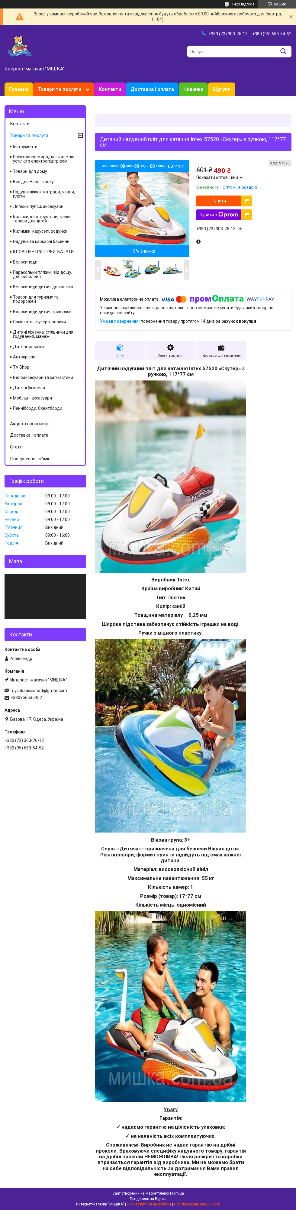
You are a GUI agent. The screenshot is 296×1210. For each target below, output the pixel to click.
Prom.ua (177, 1193)
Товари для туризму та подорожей (36, 299)
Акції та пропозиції (30, 423)
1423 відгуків (243, 4)
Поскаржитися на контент (149, 1204)
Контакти (110, 89)
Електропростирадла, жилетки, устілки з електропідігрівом (44, 158)
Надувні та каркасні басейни (41, 241)
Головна (18, 89)
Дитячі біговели (29, 387)
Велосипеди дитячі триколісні (42, 311)
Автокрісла (24, 356)
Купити (219, 201)
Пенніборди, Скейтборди (37, 408)
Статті (16, 447)
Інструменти (25, 146)
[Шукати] (283, 51)
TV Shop (21, 367)
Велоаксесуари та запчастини (43, 377)
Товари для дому (30, 171)
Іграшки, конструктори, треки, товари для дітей (42, 218)
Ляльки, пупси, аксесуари (38, 206)
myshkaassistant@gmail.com (39, 690)
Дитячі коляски (28, 346)
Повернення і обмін (30, 458)
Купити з (219, 215)
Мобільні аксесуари (32, 398)
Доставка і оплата (152, 89)
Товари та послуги (59, 89)
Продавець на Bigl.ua (148, 1199)
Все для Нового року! (34, 181)
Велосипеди (25, 262)
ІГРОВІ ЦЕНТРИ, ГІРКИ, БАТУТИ (43, 251)
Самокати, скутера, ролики (39, 321)
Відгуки (221, 89)
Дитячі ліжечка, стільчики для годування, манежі (43, 334)
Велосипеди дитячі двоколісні (43, 286)
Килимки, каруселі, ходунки (40, 231)
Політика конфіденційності (197, 1204)
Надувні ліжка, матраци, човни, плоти (44, 194)
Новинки (193, 89)
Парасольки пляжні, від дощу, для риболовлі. (42, 274)
